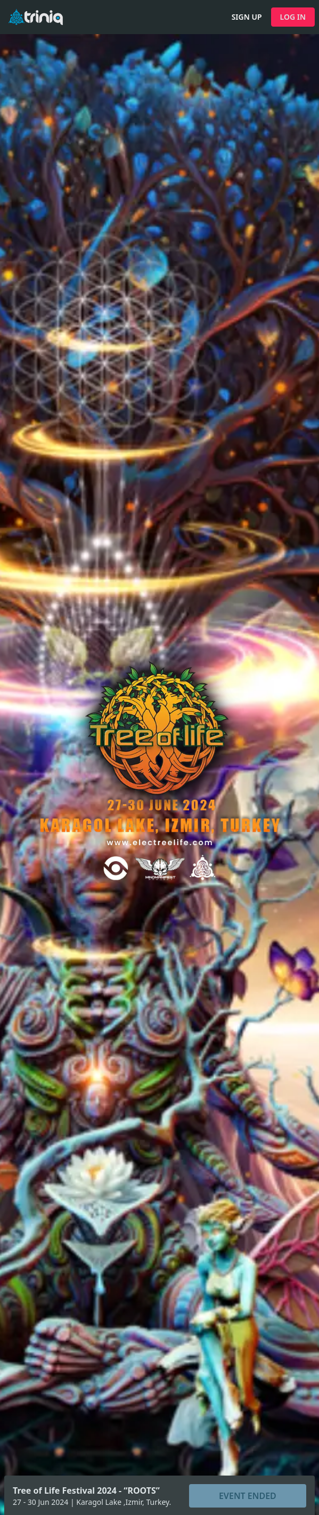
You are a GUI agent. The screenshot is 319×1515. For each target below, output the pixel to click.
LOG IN (293, 17)
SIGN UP (247, 17)
